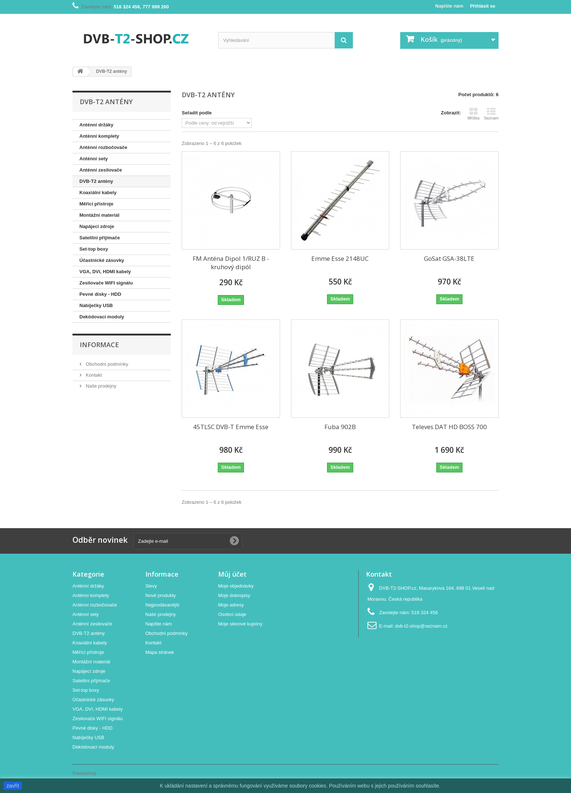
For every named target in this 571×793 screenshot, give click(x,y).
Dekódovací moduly (101, 316)
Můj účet (232, 574)
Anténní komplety (99, 136)
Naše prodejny (100, 386)
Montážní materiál (99, 215)
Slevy (151, 586)
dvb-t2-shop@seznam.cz (421, 626)
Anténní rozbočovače (103, 147)
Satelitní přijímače (99, 237)
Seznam (491, 113)
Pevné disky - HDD (100, 294)
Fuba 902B (340, 427)
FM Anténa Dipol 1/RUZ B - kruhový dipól (231, 262)
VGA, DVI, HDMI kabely (105, 271)
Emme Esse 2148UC (340, 258)
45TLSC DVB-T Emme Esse (230, 427)
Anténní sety (93, 158)
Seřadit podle (197, 112)
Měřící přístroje (96, 204)
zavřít (13, 786)
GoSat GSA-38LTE (449, 258)
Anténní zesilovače (100, 170)
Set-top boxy (93, 249)
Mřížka (474, 113)
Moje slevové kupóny (240, 624)
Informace (99, 344)
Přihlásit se (482, 6)
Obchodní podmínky (106, 364)
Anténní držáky (96, 124)
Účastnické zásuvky (101, 260)
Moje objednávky (236, 586)
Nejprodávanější (162, 605)
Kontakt (93, 375)
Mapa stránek (159, 652)
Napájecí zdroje (96, 226)
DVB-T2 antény (96, 181)
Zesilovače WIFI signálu (106, 283)
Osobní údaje (232, 614)
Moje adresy (231, 605)
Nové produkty (160, 595)
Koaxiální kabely (98, 192)
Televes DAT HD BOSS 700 (449, 427)
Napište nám (449, 6)
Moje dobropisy (234, 595)
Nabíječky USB (96, 305)
